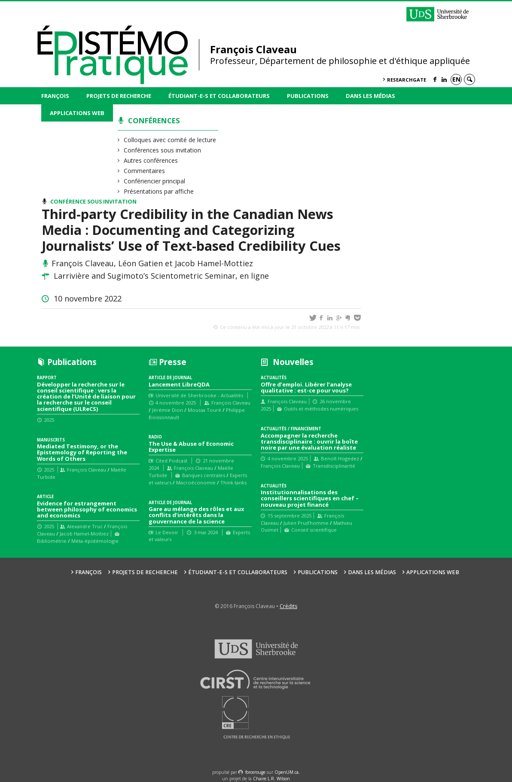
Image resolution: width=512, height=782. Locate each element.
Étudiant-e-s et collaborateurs (219, 96)
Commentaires (144, 171)
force (255, 772)
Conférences (154, 120)
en (456, 79)
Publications (308, 96)
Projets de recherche (118, 96)
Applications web (77, 113)
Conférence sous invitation (93, 201)
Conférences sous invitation (162, 150)
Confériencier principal (154, 181)
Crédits (288, 606)
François (55, 96)
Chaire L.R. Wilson (271, 779)
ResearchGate (406, 79)
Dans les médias (370, 96)
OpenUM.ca (286, 772)
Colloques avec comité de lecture (170, 140)
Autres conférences (151, 160)
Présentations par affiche (159, 191)
